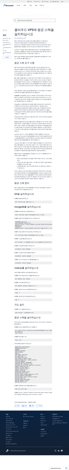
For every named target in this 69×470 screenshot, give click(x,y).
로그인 (30, 1)
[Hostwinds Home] (7, 465)
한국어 (63, 1)
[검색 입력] (36, 20)
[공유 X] (17, 420)
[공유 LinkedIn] (24, 420)
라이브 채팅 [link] (45, 1)
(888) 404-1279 (55, 1)
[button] (59, 468)
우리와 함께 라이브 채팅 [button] (57, 431)
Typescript (40, 153)
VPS (25, 38)
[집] (8, 5)
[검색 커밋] (15, 20)
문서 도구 (37, 1)
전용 (36, 5)
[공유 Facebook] (31, 420)
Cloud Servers (20, 38)
